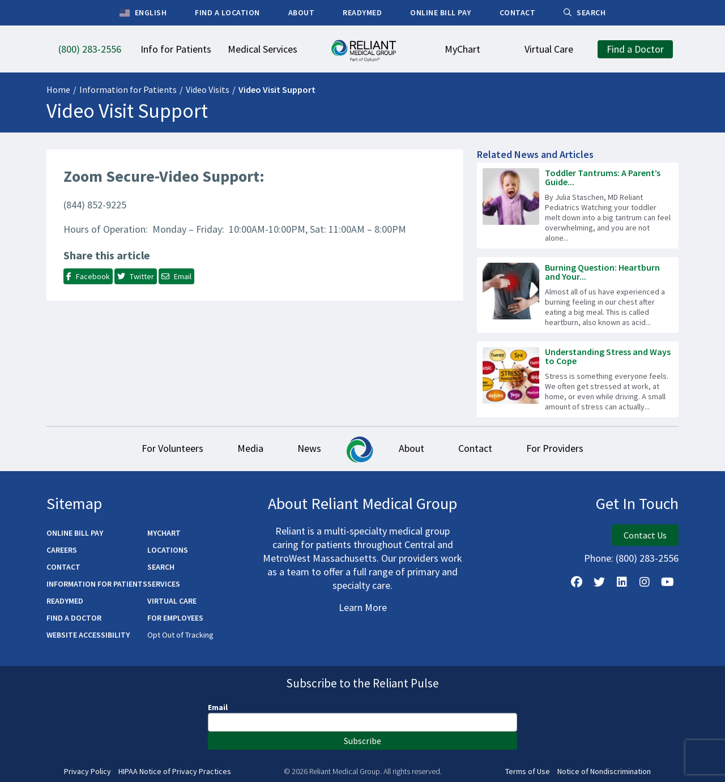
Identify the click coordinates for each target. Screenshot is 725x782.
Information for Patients (128, 89)
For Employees (175, 618)
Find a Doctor (73, 618)
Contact (475, 448)
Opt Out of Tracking (180, 635)
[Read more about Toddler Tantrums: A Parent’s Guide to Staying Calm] (578, 206)
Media (250, 448)
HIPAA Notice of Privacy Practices (174, 771)
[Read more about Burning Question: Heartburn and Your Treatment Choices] (578, 295)
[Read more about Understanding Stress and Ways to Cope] (578, 379)
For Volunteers (172, 448)
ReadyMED (64, 601)
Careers (61, 550)
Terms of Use (527, 771)
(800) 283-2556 (647, 558)
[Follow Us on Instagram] (644, 582)
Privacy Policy (87, 771)
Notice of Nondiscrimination (604, 771)
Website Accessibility (88, 635)
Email (218, 707)
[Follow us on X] (599, 582)
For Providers (554, 448)
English (143, 13)
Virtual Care (172, 601)
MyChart (164, 533)
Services (163, 584)
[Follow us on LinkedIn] (622, 582)
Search (160, 567)
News (309, 448)
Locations (167, 550)
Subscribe (362, 740)
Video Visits (207, 89)
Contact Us (645, 535)
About (411, 448)
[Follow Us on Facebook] (576, 582)
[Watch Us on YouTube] (667, 582)
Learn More (363, 607)
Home (58, 89)
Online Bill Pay (74, 533)
